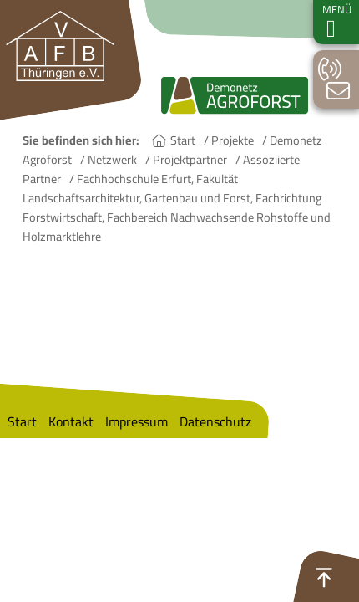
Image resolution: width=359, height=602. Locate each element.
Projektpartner (190, 159)
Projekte (232, 140)
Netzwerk (112, 159)
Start (182, 140)
